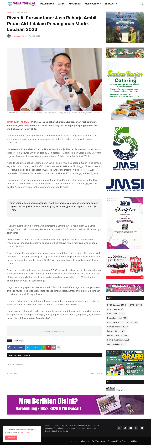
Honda (132, 322)
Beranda (10, 12)
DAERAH (61, 4)
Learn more (24, 432)
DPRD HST (136, 305)
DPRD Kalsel (115, 309)
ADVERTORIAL (75, 4)
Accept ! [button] (11, 438)
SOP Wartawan (98, 441)
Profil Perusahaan (136, 441)
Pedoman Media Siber (117, 441)
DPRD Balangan (116, 305)
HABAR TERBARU (47, 4)
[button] (142, 4)
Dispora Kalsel (115, 322)
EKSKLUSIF (110, 4)
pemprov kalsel (116, 344)
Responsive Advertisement (54, 331)
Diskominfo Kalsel (117, 318)
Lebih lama (95, 373)
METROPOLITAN (92, 4)
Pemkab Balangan (117, 327)
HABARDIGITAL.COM (18, 122)
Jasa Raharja (21, 12)
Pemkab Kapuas (116, 331)
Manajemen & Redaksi (79, 441)
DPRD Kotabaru (115, 313)
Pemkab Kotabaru (117, 335)
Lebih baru (12, 373)
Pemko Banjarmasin (118, 340)
